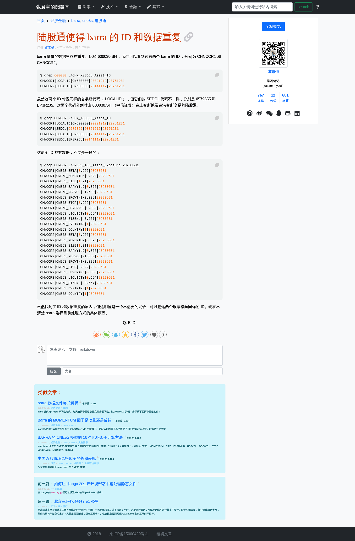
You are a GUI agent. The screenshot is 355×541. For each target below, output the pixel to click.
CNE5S (73, 442)
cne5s (72, 425)
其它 (154, 7)
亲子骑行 (63, 506)
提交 (53, 371)
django (58, 488)
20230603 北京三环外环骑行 (139, 513)
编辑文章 (164, 534)
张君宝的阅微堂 (53, 7)
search (303, 7)
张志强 (273, 72)
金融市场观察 (91, 463)
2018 (94, 534)
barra (65, 407)
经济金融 (56, 407)
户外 (53, 506)
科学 (84, 7)
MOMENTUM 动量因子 (84, 428)
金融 (130, 7)
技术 (107, 7)
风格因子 (83, 442)
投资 (53, 463)
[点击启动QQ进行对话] (278, 113)
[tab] (273, 26)
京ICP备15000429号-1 (128, 534)
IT (52, 488)
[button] (250, 113)
